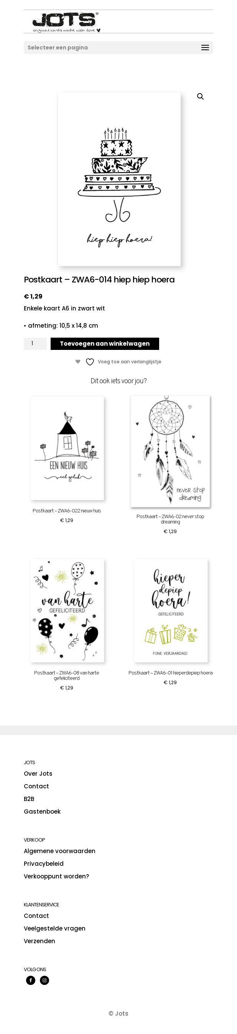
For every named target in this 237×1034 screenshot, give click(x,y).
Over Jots (38, 774)
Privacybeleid (44, 864)
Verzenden (39, 941)
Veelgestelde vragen (55, 928)
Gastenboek (42, 812)
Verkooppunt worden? (56, 876)
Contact (36, 786)
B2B (29, 799)
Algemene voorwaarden (59, 851)
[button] (200, 96)
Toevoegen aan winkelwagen (105, 344)
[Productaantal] (35, 344)
